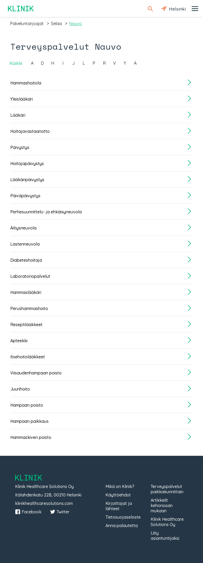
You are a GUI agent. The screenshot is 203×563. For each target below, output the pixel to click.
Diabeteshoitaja (26, 260)
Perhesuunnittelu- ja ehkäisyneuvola (46, 211)
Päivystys (19, 147)
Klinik (21, 8)
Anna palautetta (121, 525)
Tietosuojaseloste (123, 517)
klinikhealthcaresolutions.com (44, 503)
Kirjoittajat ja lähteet (118, 506)
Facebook (28, 511)
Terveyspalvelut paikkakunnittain (167, 489)
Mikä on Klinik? (119, 486)
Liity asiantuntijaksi (165, 535)
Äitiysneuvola (23, 228)
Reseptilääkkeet (26, 324)
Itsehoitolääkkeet (27, 356)
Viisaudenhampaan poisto (36, 373)
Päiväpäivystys (25, 195)
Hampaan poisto (26, 405)
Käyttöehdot (118, 495)
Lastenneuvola (25, 244)
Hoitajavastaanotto (30, 131)
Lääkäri (17, 115)
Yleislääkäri (21, 99)
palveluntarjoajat (27, 23)
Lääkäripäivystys (27, 179)
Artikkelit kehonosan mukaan (162, 505)
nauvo (75, 23)
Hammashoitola (25, 83)
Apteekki (18, 340)
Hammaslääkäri (25, 292)
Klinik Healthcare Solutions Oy (167, 522)
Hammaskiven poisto (30, 437)
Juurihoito (20, 389)
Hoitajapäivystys (27, 163)
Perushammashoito (29, 308)
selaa (56, 23)
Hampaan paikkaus (29, 421)
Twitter (60, 511)
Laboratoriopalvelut (30, 276)
